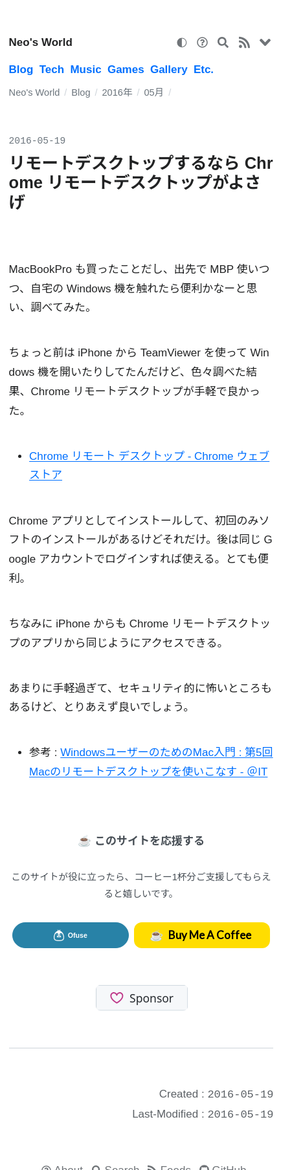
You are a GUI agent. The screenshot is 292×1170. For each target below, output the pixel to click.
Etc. (204, 69)
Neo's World (41, 42)
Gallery (169, 69)
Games (125, 69)
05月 (154, 92)
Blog (21, 69)
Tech (51, 69)
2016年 (117, 92)
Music (85, 69)
